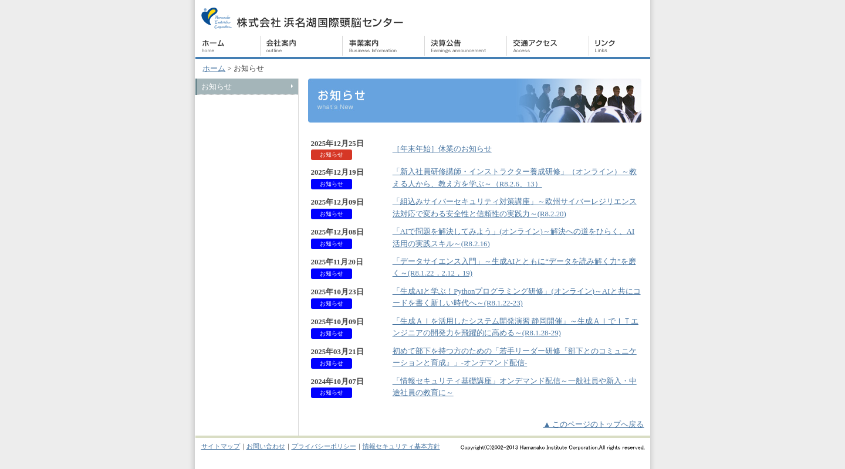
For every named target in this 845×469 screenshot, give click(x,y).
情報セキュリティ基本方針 (401, 446)
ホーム (213, 68)
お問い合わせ (265, 446)
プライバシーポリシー (324, 446)
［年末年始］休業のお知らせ (442, 149)
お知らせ (216, 87)
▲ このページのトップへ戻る (593, 424)
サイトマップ (220, 446)
